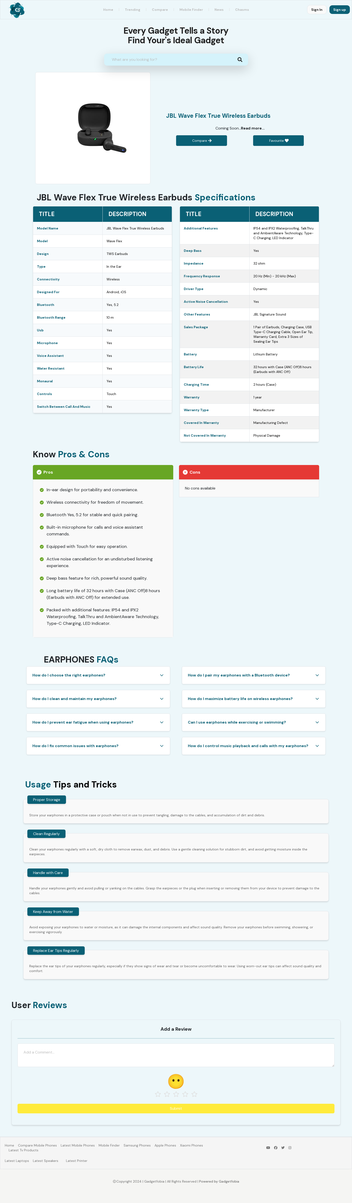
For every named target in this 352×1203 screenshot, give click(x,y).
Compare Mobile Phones (37, 1145)
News (219, 9)
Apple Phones (165, 1145)
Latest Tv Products (23, 1150)
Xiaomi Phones (191, 1145)
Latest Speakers (45, 1161)
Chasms (242, 9)
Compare (160, 9)
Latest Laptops (17, 1161)
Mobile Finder (109, 1145)
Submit (176, 1108)
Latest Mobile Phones (78, 1145)
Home (108, 9)
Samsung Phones (137, 1145)
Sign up (339, 9)
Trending (132, 9)
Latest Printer (76, 1161)
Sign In (316, 9)
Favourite (276, 140)
